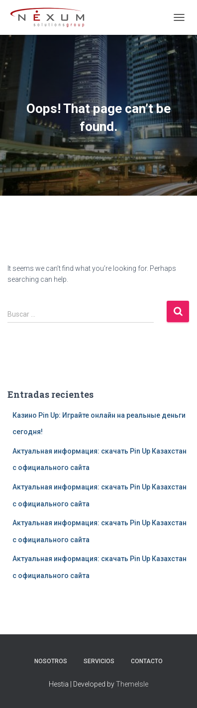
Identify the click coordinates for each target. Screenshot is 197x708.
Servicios (99, 661)
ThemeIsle (132, 684)
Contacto (147, 661)
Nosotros (50, 661)
